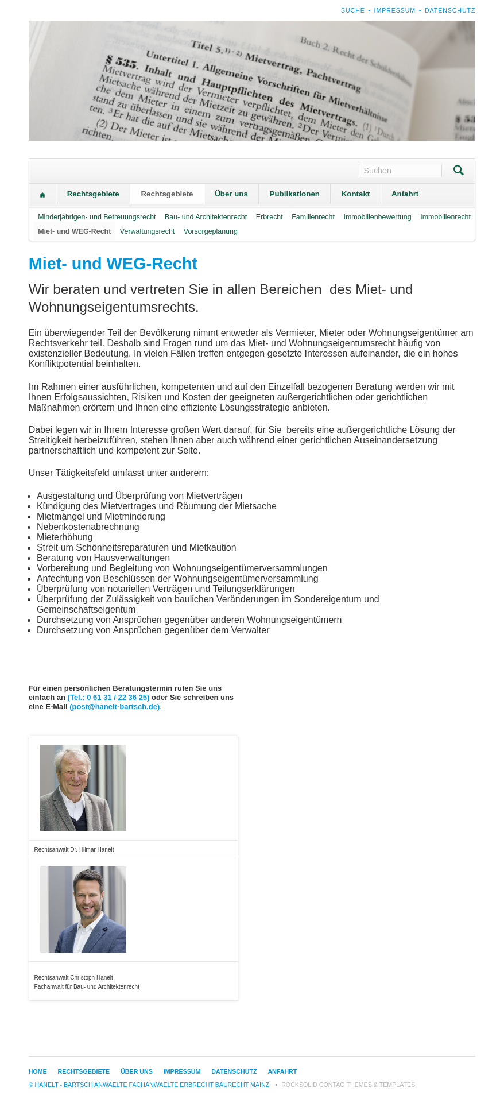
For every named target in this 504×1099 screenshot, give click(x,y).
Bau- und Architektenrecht (206, 217)
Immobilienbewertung (377, 217)
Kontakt (356, 193)
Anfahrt (404, 193)
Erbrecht (269, 217)
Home (42, 195)
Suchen (458, 171)
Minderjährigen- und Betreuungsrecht (97, 217)
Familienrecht (313, 217)
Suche (353, 10)
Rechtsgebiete (93, 193)
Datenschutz (450, 10)
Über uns (231, 193)
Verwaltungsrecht (147, 231)
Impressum (395, 10)
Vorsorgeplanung (211, 231)
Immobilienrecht (445, 217)
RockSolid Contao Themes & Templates (348, 1084)
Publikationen (295, 193)
